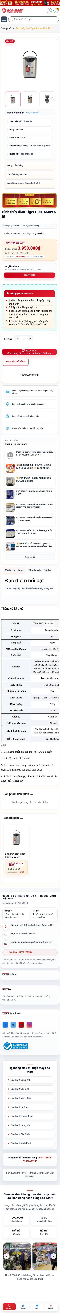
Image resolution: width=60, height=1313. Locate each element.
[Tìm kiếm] (11, 19)
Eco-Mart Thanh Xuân (21, 1116)
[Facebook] (5, 1025)
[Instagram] (29, 1025)
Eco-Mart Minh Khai (21, 1143)
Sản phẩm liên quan (16, 794)
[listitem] (17, 1256)
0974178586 (29, 275)
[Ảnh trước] (6, 1256)
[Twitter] (13, 1025)
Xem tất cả (30, 557)
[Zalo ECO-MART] (37, 1306)
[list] (30, 1256)
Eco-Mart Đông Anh (20, 1080)
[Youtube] (21, 1025)
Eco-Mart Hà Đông (20, 1107)
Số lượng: (8, 339)
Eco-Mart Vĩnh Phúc (21, 1098)
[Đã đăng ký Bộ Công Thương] (15, 1046)
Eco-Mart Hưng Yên (20, 1125)
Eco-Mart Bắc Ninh (20, 1134)
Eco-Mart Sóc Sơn (20, 1089)
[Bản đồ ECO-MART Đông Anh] (50, 1306)
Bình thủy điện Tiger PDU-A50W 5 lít (15, 855)
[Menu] (4, 19)
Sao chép (49, 623)
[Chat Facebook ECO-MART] (23, 1306)
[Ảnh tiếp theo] (53, 1256)
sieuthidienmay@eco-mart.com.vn (35, 942)
